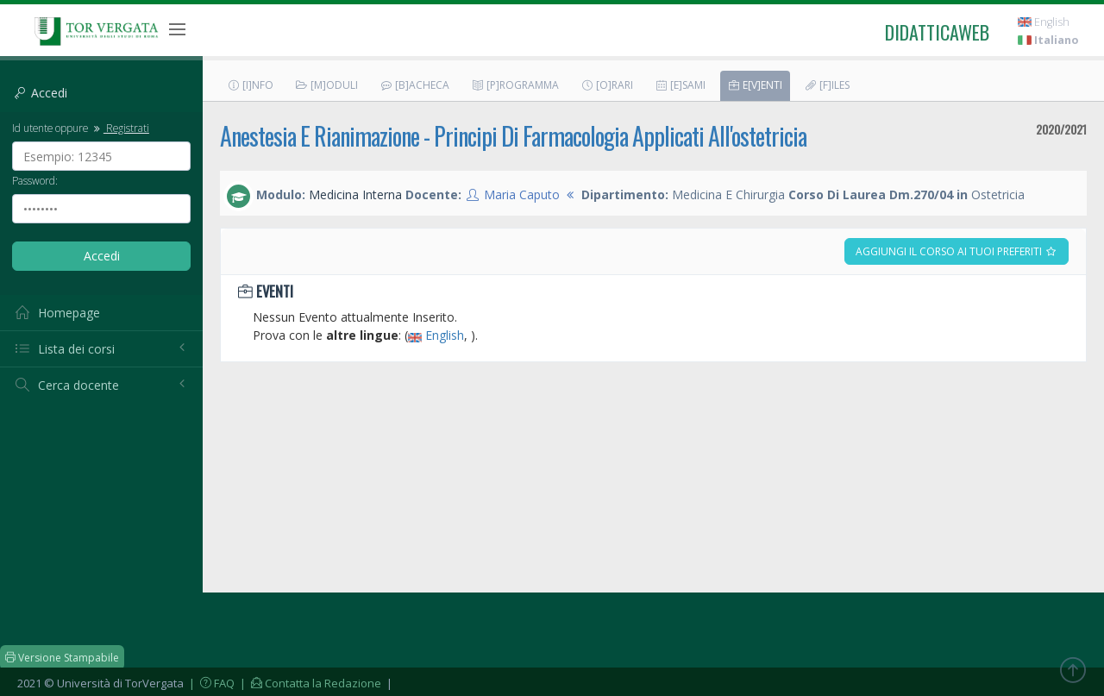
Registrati (120, 128)
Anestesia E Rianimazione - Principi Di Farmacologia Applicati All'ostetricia (513, 136)
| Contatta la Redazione (309, 683)
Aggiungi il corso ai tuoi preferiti (956, 251)
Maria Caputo (522, 194)
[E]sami (680, 85)
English (1044, 22)
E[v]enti (754, 85)
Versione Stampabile (62, 657)
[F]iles (827, 85)
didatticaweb (937, 32)
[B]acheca (414, 85)
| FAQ (210, 683)
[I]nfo (250, 85)
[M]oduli (326, 85)
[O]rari (606, 85)
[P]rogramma (515, 85)
